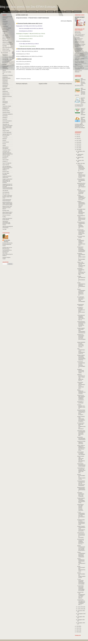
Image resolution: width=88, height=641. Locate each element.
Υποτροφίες (5, 136)
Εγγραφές (5, 45)
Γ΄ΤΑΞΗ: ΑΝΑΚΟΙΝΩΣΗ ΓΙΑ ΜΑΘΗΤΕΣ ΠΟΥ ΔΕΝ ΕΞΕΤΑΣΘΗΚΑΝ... (81, 515)
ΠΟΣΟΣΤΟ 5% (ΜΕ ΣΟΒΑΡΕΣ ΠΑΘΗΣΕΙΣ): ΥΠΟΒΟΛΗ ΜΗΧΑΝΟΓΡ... (81, 397)
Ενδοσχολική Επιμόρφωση (5, 59)
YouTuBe (4, 229)
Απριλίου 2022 (81, 160)
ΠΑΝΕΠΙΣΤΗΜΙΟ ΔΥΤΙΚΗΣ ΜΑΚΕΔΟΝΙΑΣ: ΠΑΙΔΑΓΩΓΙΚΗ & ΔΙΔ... (81, 522)
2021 (77, 147)
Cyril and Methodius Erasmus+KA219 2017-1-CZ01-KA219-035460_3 (8, 168)
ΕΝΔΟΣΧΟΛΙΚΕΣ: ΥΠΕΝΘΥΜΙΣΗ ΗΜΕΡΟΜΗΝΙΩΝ (81, 489)
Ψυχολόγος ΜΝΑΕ (6, 150)
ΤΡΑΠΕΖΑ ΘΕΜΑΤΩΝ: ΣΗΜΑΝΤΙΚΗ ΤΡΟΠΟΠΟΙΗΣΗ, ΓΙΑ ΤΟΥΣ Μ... (81, 168)
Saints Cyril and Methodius (78, 71)
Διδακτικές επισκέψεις (7, 42)
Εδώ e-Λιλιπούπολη (7, 47)
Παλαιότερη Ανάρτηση (65, 83)
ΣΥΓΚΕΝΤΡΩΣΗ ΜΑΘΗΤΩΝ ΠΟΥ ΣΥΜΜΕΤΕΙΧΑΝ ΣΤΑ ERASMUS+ (81, 426)
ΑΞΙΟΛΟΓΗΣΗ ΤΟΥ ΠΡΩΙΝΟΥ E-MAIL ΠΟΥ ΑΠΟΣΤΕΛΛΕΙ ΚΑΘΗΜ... (81, 232)
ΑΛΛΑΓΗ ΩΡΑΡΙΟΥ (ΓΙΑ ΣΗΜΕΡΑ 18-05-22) (81, 406)
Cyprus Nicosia (6, 164)
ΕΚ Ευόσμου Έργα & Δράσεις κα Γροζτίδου (79, 62)
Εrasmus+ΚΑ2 (32, 11)
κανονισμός (50, 11)
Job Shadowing (6, 192)
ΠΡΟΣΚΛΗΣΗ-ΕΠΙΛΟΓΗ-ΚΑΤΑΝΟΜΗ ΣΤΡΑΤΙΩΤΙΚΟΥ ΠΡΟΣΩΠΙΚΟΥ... (81, 249)
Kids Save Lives (6, 193)
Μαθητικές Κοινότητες (7, 96)
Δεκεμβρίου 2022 (81, 622)
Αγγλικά (4, 19)
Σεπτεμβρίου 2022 (81, 613)
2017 (77, 140)
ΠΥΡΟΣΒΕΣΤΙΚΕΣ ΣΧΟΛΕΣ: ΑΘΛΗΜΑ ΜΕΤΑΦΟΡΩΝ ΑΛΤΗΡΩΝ (81, 211)
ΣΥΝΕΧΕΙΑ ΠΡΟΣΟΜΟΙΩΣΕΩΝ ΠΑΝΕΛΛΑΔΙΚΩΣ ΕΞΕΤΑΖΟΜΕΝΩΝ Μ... (81, 257)
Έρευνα (4, 70)
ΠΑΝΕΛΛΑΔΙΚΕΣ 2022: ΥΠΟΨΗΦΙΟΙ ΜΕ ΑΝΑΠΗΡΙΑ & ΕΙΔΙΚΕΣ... (81, 419)
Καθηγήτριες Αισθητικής (8, 75)
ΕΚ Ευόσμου (5, 52)
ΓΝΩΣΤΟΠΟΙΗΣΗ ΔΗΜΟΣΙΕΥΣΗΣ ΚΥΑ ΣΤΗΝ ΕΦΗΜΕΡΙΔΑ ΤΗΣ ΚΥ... (81, 324)
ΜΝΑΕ (4, 98)
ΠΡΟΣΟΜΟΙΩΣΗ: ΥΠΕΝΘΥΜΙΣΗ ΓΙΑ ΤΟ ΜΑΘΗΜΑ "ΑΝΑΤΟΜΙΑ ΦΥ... (81, 225)
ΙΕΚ (3, 73)
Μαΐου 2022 (80, 163)
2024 (77, 628)
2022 (77, 149)
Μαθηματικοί (5, 91)
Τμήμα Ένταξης (6, 130)
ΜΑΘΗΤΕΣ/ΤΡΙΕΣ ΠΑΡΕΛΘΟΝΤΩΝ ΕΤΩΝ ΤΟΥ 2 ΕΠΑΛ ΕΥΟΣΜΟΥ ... (81, 412)
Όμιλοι (4, 104)
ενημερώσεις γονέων (13, 11)
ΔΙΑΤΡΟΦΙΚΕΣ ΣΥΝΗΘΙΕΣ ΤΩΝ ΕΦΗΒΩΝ (81, 453)
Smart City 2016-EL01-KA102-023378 (7, 219)
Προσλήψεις (5, 115)
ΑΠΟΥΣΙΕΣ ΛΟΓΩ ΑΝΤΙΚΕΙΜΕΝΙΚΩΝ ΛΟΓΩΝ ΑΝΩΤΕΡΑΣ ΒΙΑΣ (81, 433)
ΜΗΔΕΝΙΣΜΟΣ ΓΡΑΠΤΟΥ (80, 305)
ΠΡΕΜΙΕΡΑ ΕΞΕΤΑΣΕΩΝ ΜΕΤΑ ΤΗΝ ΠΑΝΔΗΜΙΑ (80, 494)
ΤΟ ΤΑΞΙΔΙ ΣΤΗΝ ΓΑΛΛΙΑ (81, 237)
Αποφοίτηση (5, 26)
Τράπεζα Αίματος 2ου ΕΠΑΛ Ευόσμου (7, 134)
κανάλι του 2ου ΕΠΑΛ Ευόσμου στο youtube (79, 42)
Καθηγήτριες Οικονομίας (5, 86)
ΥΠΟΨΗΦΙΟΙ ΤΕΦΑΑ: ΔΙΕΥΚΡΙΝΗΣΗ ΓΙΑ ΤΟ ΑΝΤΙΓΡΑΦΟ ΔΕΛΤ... (81, 385)
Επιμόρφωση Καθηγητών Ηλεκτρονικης (5, 67)
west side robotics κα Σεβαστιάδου (79, 68)
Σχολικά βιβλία (6, 122)
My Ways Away (6, 210)
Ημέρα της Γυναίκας (7, 71)
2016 (77, 138)
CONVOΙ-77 (5, 161)
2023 (77, 626)
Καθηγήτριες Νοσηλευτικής (5, 83)
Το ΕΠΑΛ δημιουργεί (7, 132)
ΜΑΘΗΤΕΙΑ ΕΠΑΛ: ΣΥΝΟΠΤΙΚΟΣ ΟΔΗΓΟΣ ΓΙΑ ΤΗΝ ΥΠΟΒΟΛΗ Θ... (81, 186)
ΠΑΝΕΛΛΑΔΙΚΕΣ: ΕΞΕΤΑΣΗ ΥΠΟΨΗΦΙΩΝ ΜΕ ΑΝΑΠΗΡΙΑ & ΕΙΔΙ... (81, 500)
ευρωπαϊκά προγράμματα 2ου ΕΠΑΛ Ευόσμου (79, 38)
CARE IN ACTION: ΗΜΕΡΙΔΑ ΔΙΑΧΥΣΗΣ (81, 442)
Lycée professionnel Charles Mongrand (7, 200)
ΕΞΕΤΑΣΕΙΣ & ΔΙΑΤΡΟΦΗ (80, 402)
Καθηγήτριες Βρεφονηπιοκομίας (7, 77)
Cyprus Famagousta (7, 163)
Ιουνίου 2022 (80, 606)
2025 (77, 630)
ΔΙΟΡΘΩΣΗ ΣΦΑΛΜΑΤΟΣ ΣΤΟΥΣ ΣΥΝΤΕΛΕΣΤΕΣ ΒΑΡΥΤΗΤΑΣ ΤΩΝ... (81, 271)
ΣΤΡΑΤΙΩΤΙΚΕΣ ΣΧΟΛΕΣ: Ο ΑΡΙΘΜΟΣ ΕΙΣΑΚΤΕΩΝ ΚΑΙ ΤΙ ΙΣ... (80, 541)
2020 (77, 146)
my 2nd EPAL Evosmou (7, 241)
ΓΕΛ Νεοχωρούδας (79, 66)
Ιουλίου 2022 (80, 608)
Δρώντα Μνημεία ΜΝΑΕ (8, 44)
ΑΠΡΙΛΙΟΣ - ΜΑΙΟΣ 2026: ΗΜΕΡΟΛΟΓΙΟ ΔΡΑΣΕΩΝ (83, 111)
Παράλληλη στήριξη (7, 106)
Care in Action (6, 159)
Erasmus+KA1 (41, 11)
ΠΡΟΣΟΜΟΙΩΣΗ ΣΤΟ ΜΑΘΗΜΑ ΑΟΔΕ (81, 180)
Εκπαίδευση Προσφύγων (5, 55)
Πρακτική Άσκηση (6, 112)
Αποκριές (5, 24)
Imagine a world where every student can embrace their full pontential (7, 181)
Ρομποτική (5, 119)
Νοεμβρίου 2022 (81, 619)
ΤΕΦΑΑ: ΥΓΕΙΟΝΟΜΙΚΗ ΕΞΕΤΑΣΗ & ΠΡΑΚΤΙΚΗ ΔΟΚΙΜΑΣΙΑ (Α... (81, 292)
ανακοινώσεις (77, 11)
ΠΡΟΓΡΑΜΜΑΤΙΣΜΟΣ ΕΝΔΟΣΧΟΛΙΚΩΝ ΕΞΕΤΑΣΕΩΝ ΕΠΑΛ (81, 218)
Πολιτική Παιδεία (6, 110)
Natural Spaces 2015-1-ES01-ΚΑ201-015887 (8, 213)
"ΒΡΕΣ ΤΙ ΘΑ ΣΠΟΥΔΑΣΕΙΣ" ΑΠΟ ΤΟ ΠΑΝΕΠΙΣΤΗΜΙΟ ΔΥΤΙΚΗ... (81, 264)
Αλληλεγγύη (5, 21)
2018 (77, 142)
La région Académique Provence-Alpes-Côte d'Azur (7, 196)
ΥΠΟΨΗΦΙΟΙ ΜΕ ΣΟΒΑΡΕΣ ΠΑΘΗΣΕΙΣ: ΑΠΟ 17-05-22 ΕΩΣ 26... (81, 317)
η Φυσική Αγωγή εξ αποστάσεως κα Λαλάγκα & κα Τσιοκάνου (79, 50)
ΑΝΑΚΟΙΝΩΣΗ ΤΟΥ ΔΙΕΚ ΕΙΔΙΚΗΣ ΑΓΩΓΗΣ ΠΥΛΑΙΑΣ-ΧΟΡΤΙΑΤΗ (80, 507)
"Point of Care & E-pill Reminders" (7, 17)
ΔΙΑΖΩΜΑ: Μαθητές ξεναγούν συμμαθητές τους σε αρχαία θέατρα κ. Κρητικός (80, 55)
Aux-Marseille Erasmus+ (5, 157)
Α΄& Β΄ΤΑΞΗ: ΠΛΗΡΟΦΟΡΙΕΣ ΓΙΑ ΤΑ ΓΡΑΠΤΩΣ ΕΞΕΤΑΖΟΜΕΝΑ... (81, 364)
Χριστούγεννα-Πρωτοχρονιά (6, 148)
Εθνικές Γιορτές (6, 49)
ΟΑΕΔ (4, 99)
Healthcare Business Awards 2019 (7, 177)
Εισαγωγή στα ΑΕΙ (6, 50)
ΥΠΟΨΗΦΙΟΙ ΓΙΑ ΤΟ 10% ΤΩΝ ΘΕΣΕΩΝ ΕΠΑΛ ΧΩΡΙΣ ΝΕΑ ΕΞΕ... (81, 470)
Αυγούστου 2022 (81, 610)
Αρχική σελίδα (43, 83)
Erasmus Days (6, 171)
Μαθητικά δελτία (6, 94)
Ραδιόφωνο (5, 117)
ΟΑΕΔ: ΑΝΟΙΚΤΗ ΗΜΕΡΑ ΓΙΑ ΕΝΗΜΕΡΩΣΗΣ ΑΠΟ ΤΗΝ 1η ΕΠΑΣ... (81, 448)
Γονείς (4, 33)
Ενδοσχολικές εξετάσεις (26, 78)
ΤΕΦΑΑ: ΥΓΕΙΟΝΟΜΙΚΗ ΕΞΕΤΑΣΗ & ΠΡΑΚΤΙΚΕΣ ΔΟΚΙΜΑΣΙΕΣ (81, 554)
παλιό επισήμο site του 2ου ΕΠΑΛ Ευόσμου (80, 35)
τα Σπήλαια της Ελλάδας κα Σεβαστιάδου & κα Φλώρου (80, 45)
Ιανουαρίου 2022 (81, 151)
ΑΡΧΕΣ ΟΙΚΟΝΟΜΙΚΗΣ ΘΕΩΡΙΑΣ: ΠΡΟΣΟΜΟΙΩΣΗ (81, 285)
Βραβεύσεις (5, 31)
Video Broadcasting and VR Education (8, 227)
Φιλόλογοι (5, 138)
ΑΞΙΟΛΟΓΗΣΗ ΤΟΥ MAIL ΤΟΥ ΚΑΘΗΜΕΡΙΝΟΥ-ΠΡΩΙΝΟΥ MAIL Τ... (81, 602)
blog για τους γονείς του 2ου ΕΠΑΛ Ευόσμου (28, 6)
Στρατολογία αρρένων (7, 120)
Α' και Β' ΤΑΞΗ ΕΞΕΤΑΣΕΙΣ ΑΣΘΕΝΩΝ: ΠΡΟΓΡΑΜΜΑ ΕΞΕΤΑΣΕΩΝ (80, 588)
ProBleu (4, 216)
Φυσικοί (4, 143)
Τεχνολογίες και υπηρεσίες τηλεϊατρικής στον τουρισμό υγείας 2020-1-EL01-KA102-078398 (7, 126)
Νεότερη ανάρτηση (21, 83)
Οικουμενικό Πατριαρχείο (5, 102)
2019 (77, 144)
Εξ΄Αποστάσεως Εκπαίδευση (6, 62)
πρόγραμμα (69, 11)
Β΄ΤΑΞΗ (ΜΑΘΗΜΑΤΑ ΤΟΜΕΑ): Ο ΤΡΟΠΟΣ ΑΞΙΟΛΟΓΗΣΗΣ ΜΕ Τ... (81, 242)
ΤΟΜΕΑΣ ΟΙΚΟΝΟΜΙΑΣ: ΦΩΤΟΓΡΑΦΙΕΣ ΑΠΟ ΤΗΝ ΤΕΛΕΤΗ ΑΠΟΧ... (81, 204)
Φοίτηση (4, 140)
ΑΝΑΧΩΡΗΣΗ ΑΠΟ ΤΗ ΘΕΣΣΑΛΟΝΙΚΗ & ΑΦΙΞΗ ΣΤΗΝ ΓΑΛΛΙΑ (81, 175)
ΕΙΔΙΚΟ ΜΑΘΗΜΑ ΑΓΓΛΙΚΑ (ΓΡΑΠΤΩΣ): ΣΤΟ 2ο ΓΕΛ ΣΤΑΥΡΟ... (81, 344)
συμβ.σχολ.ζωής (59, 11)
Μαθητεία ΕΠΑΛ (6, 93)
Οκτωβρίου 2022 (81, 616)
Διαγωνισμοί (5, 40)
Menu (4, 11)
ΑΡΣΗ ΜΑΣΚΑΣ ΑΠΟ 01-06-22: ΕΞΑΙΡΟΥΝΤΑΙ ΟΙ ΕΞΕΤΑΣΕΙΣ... (81, 535)
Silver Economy (78, 64)
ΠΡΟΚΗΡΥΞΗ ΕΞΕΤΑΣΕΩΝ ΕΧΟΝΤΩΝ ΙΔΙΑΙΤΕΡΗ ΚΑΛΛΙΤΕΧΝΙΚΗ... (81, 337)
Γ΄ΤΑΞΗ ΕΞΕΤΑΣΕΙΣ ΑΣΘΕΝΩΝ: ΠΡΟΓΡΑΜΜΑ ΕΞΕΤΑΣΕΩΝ (80, 581)
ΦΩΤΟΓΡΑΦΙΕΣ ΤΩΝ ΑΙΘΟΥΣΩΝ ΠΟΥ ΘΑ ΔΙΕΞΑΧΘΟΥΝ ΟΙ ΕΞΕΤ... (81, 459)
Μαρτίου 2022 (81, 157)
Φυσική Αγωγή (6, 142)
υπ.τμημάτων (23, 11)
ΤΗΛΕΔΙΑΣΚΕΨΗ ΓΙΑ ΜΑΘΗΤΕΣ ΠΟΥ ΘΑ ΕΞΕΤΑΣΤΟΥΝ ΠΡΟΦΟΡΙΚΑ (81, 483)
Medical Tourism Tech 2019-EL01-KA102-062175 (7, 207)
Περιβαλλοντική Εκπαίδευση (6, 108)
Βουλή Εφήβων (6, 29)
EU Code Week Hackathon (6, 174)
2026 (77, 631)
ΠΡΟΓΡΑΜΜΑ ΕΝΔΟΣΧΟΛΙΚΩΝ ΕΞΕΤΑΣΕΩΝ (81, 465)
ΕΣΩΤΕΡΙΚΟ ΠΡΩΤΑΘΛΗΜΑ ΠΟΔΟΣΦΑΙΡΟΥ (81, 438)
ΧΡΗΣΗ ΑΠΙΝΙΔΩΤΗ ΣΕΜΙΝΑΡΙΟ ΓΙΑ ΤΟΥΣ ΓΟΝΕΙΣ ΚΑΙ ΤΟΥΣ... (81, 197)
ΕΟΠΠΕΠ (5, 64)
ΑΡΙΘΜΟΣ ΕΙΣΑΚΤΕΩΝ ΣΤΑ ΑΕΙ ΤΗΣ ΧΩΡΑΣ (80, 371)
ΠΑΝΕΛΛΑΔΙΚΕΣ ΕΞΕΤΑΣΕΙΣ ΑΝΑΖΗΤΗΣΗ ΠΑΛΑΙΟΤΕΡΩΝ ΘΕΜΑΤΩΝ (81, 357)
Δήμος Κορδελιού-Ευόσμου (6, 38)
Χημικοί (4, 145)
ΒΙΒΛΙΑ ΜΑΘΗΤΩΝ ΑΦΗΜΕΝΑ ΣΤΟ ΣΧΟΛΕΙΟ (81, 391)
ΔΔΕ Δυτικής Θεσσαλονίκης (6, 35)
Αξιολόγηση (5, 23)
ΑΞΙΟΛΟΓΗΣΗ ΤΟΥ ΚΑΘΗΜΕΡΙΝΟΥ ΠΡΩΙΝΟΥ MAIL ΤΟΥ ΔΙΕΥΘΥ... (81, 595)
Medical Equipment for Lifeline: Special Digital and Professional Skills (7, 203)
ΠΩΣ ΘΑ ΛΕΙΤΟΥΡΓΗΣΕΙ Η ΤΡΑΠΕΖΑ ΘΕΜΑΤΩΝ (81, 191)
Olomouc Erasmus (6, 215)
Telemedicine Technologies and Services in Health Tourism (6, 223)
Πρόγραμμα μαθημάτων (8, 114)
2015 (77, 136)
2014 (77, 134)
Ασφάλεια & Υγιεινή (7, 28)
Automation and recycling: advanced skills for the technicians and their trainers (8, 153)
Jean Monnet (5, 190)
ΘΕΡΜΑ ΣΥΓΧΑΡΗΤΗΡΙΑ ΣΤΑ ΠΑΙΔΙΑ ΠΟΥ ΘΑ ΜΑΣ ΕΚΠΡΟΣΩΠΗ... (81, 548)
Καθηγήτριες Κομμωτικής (5, 80)
